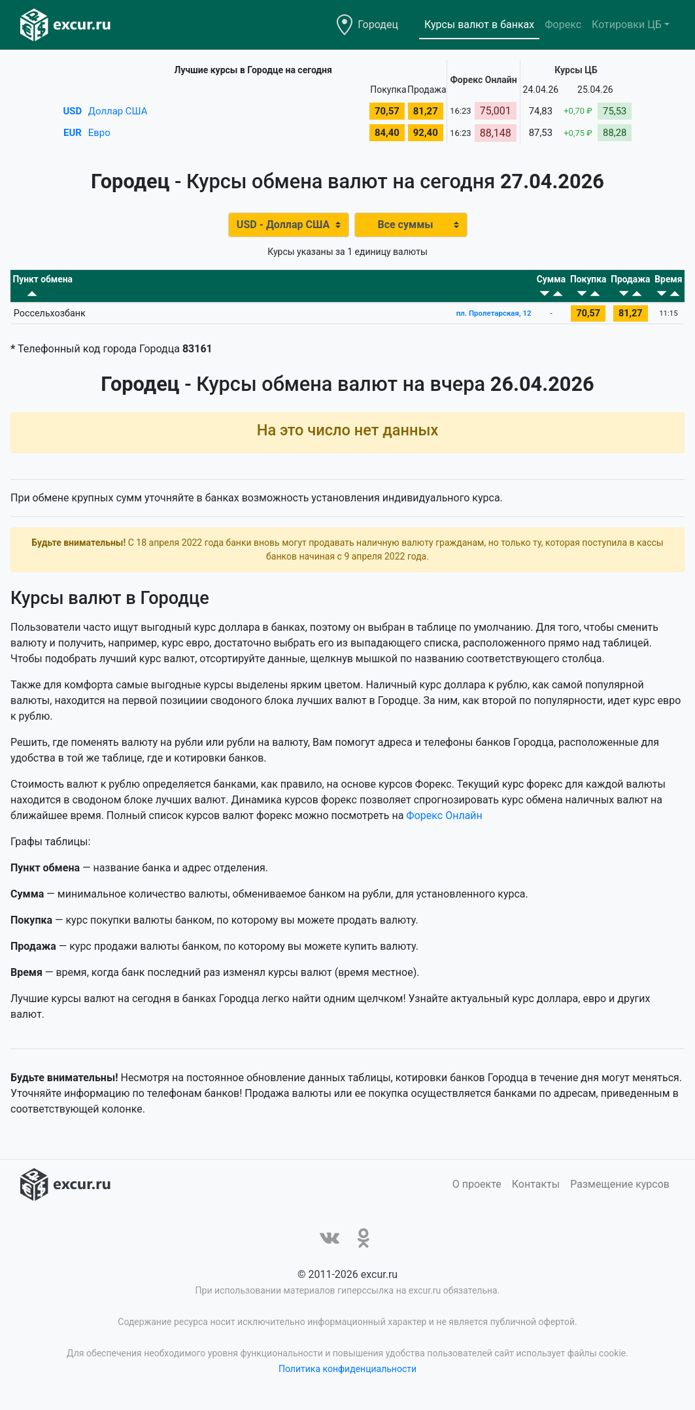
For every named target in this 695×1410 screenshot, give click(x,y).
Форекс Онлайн (444, 822)
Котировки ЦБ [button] (627, 24)
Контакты (536, 1191)
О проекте (476, 1191)
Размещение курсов (620, 1191)
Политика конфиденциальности (347, 1376)
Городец (378, 24)
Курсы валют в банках (479, 24)
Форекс (563, 24)
